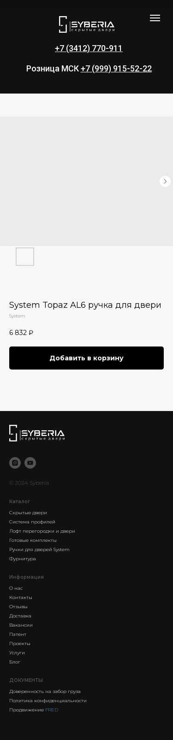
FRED (51, 710)
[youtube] (30, 463)
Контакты (20, 597)
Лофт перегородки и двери (42, 531)
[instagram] (15, 463)
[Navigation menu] (155, 18)
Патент (17, 634)
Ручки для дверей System (39, 549)
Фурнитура (22, 559)
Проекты (19, 643)
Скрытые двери (28, 513)
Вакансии (21, 625)
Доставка (20, 616)
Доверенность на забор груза (45, 691)
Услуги (17, 653)
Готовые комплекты (33, 540)
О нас (16, 588)
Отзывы (18, 607)
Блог (14, 662)
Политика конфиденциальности (48, 701)
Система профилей (32, 522)
